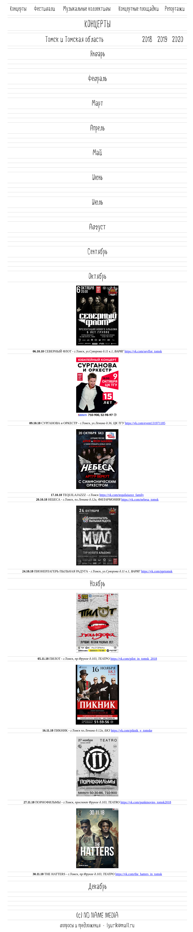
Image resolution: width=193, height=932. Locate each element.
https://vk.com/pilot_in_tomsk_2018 (133, 658)
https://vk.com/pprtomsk (156, 571)
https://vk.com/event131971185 (145, 423)
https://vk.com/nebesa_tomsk (140, 499)
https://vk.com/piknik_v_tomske (131, 730)
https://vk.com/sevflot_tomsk (143, 351)
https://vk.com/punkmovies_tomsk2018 (145, 802)
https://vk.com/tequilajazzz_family (121, 495)
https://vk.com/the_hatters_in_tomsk (138, 874)
